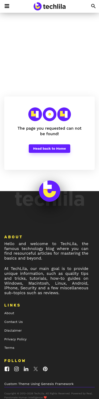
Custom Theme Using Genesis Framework (39, 362)
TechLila (15, 60)
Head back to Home (49, 126)
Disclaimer (13, 308)
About (9, 291)
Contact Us (13, 300)
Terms (9, 326)
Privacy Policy (15, 317)
